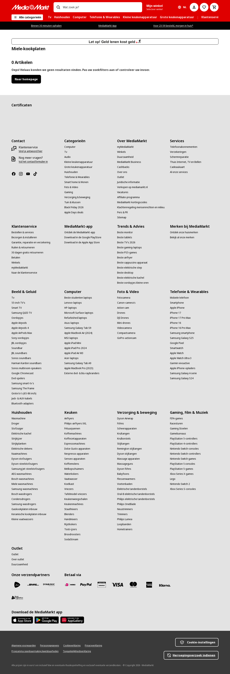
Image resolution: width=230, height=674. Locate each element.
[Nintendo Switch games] (183, 459)
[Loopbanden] (124, 524)
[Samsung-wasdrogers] (24, 504)
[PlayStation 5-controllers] (183, 438)
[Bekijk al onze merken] (182, 237)
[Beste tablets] (124, 237)
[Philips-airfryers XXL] (75, 423)
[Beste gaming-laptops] (129, 247)
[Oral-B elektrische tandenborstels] (136, 494)
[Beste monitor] (125, 232)
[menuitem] (50, 17)
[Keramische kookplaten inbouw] (29, 514)
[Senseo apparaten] (74, 459)
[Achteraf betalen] (165, 585)
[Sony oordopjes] (20, 338)
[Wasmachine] (19, 418)
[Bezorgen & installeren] (24, 237)
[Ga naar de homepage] (30, 7)
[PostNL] (17, 585)
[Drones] (121, 313)
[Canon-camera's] (126, 303)
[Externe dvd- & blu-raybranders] (81, 373)
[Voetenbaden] (124, 484)
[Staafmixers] (71, 509)
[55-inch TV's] (18, 303)
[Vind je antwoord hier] (30, 151)
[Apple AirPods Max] (22, 333)
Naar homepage (26, 79)
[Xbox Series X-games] (182, 474)
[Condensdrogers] (21, 499)
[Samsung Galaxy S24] (182, 378)
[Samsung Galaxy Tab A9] (77, 363)
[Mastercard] (133, 585)
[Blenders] (69, 514)
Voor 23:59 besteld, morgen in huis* (173, 25)
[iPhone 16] (175, 323)
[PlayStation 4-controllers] (183, 443)
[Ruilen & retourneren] (23, 247)
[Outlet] (120, 177)
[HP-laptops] (70, 308)
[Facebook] (15, 174)
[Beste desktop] (125, 272)
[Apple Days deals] (73, 212)
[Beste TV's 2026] (126, 242)
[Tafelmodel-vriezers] (75, 494)
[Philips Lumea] (124, 519)
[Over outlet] (18, 559)
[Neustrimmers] (125, 509)
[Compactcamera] (126, 333)
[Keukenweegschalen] (76, 499)
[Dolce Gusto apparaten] (77, 448)
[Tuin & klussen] (72, 202)
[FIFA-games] (176, 418)
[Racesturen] (176, 423)
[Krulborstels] (124, 438)
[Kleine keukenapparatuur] (78, 162)
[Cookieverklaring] (71, 645)
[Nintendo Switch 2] (180, 484)
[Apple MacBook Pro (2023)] (78, 368)
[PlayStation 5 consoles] (182, 464)
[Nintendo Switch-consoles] (184, 448)
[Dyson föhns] (124, 469)
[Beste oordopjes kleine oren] (133, 283)
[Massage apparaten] (128, 459)
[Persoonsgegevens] (49, 645)
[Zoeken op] (58, 7)
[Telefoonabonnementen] (183, 147)
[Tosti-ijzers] (70, 529)
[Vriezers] (68, 489)
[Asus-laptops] (71, 323)
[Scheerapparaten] (127, 428)
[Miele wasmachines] (22, 484)
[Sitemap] (121, 217)
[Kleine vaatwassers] (22, 519)
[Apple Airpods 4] (20, 328)
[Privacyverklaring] (93, 645)
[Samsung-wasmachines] (25, 489)
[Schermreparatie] (179, 157)
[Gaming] (68, 192)
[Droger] (15, 423)
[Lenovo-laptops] (73, 303)
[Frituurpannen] (72, 428)
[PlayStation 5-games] (181, 469)
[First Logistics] (17, 598)
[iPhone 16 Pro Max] (180, 328)
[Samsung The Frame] (23, 388)
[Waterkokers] (71, 474)
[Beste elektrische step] (129, 267)
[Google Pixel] (177, 343)
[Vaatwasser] (70, 479)
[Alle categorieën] (27, 17)
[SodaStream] (71, 539)
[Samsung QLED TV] (22, 313)
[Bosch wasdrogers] (22, 494)
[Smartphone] (177, 303)
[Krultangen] (123, 433)
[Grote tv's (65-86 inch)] (24, 393)
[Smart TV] (17, 308)
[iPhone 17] (175, 313)
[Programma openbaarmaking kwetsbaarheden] (35, 651)
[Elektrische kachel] (21, 433)
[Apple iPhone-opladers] (182, 368)
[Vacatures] (122, 192)
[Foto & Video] (71, 187)
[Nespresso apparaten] (76, 454)
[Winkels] (121, 152)
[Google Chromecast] (23, 373)
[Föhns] (120, 423)
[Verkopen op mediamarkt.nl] (132, 187)
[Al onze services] (179, 172)
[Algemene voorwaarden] (24, 645)
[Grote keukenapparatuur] (78, 167)
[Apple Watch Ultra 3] (181, 358)
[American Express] (149, 585)
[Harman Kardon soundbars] (27, 363)
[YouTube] (29, 174)
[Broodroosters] (72, 534)
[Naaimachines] (19, 454)
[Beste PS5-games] (127, 252)
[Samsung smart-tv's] (23, 383)
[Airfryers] (69, 418)
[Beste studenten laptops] (78, 297)
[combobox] (101, 7)
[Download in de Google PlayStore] (82, 237)
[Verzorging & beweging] (77, 197)
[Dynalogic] (49, 585)
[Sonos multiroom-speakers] (27, 368)
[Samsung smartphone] (182, 333)
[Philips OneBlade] (126, 504)
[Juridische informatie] (128, 182)
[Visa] (117, 585)
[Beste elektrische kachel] (130, 277)
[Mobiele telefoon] (179, 297)
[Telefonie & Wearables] (77, 177)
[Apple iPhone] (177, 308)
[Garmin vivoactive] (180, 363)
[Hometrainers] (124, 529)
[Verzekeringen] (178, 152)
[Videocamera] (124, 328)
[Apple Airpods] (19, 323)
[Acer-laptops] (71, 358)
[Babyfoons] (123, 474)
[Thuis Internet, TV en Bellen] (185, 162)
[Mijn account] (194, 7)
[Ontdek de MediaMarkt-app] (79, 232)
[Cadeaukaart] (177, 167)
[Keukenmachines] (73, 504)
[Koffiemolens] (71, 464)
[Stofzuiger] (17, 428)
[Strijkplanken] (19, 443)
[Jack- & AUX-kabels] (22, 398)
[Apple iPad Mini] (72, 343)
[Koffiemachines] (73, 433)
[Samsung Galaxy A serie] (183, 373)
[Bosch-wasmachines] (23, 479)
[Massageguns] (125, 464)
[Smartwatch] (176, 348)
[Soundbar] (17, 348)
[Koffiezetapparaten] (75, 438)
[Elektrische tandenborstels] (132, 489)
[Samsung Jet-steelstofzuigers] (28, 469)
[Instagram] (22, 174)
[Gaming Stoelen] (179, 428)
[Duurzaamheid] (125, 157)
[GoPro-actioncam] (126, 338)
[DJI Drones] (123, 318)
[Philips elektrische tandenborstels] (136, 499)
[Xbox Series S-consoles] (183, 489)
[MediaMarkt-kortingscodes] (132, 202)
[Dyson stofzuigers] (22, 459)
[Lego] (172, 479)
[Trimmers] (122, 514)
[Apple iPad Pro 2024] (75, 348)
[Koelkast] (69, 484)
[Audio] (67, 157)
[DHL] (33, 585)
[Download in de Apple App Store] (82, 242)
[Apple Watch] (177, 353)
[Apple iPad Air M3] (73, 353)
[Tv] (65, 152)
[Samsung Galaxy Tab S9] (77, 328)
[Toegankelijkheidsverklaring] (77, 651)
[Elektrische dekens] (22, 448)
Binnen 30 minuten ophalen (46, 25)
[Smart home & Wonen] (76, 182)
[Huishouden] (71, 172)
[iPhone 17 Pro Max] (180, 318)
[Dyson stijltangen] (127, 454)
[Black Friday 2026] (74, 207)
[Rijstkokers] (70, 524)
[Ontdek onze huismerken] (184, 232)
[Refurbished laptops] (75, 318)
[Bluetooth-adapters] (23, 403)
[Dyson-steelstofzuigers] (25, 464)
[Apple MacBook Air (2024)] (78, 333)
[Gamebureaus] (178, 433)
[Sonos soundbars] (21, 358)
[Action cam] (123, 308)
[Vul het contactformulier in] (33, 161)
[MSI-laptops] (71, 338)
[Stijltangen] (123, 443)
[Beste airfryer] (124, 257)
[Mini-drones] (123, 323)
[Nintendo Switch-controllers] (185, 454)
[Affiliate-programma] (128, 197)
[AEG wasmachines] (22, 474)
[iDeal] (70, 585)
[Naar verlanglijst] (204, 7)
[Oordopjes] (17, 318)
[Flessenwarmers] (126, 479)
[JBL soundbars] (19, 353)
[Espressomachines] (74, 443)
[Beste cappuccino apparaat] (132, 262)
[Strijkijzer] (17, 438)
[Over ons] (122, 172)
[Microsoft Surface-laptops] (78, 313)
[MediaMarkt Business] (129, 162)
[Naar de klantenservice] (24, 272)
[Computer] (69, 147)
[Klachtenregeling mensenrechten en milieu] (141, 207)
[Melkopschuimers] (74, 469)
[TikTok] (36, 174)
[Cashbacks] (123, 167)
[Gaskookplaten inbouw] (24, 509)
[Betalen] (16, 257)
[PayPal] (86, 585)
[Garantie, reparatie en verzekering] (31, 242)
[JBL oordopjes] (19, 343)
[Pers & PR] (122, 212)
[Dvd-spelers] (18, 378)
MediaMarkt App (107, 25)
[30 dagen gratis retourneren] (27, 252)
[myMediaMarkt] (125, 147)
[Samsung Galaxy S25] (182, 338)
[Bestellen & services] (23, 232)
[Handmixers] (71, 519)
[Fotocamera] (123, 297)
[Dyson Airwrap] (125, 418)
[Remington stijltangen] (129, 448)
